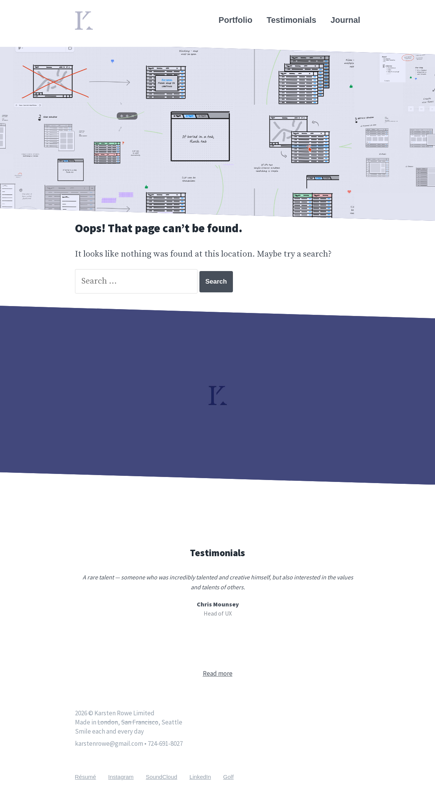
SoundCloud (161, 777)
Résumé (85, 777)
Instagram (121, 777)
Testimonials (291, 20)
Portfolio (235, 20)
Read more (218, 673)
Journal (345, 20)
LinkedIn (200, 777)
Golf (228, 777)
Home (86, 16)
